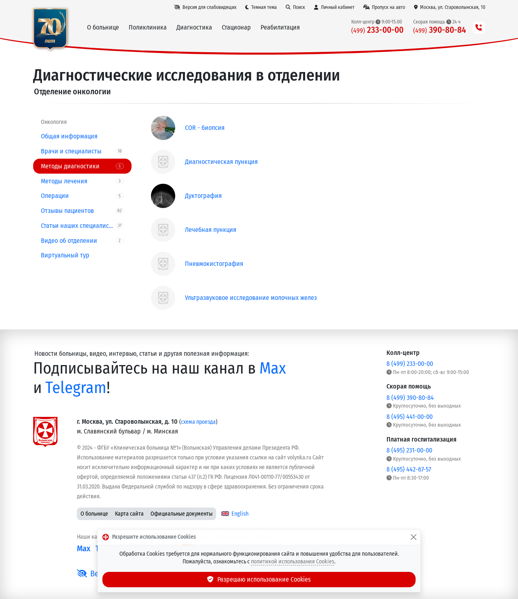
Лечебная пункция (210, 230)
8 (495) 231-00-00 (409, 450)
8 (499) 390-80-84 (410, 397)
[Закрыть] (413, 537)
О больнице (94, 513)
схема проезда (198, 421)
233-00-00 (377, 30)
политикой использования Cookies (292, 561)
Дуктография (203, 196)
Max (272, 368)
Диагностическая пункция (221, 162)
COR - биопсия (205, 128)
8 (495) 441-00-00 (409, 417)
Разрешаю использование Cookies (259, 579)
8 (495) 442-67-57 (408, 469)
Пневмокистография (214, 264)
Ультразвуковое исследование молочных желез (251, 298)
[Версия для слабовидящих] (205, 7)
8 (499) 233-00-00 (409, 363)
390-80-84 (439, 30)
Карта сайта (129, 513)
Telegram (75, 387)
